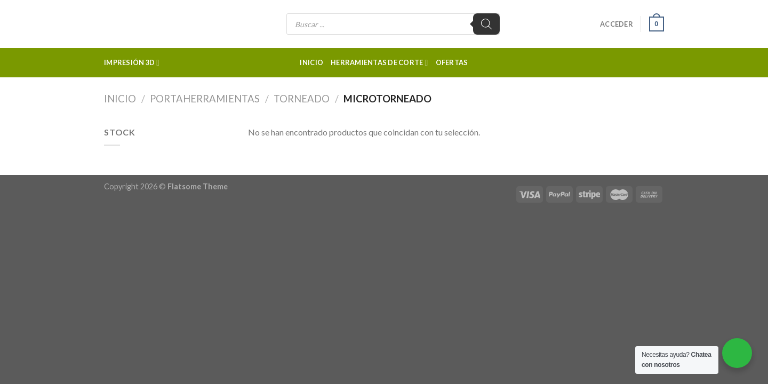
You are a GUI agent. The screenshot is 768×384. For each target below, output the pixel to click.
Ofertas (452, 62)
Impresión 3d (131, 63)
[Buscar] (486, 24)
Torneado (302, 99)
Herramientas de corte (379, 63)
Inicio (311, 62)
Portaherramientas (205, 99)
